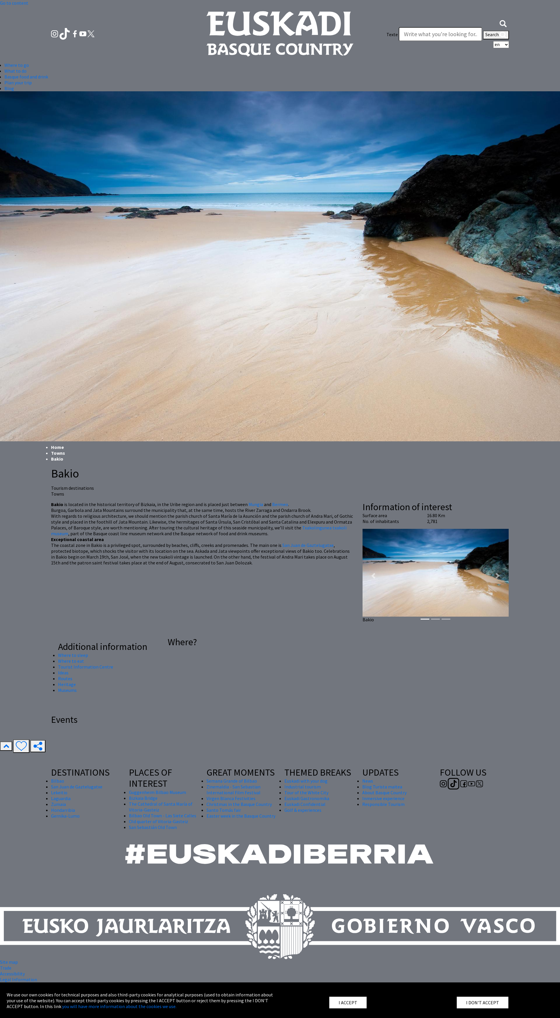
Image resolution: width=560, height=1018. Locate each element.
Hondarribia (63, 810)
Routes (65, 678)
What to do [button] (15, 71)
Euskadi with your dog (306, 781)
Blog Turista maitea (382, 787)
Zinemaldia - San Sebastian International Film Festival (233, 789)
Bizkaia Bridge (143, 798)
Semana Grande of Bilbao (231, 781)
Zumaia (58, 804)
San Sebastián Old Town (153, 827)
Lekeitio (59, 792)
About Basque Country (384, 792)
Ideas (63, 673)
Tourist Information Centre (85, 667)
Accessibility (12, 974)
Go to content (14, 3)
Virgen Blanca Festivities (231, 798)
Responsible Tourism (383, 804)
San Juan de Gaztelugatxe (308, 545)
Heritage (67, 684)
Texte (392, 34)
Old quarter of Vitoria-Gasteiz (158, 821)
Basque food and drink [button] (26, 77)
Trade (5, 968)
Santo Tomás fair (223, 810)
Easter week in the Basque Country (240, 816)
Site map (9, 962)
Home (57, 447)
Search (496, 35)
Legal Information (18, 979)
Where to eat (71, 661)
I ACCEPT (348, 1002)
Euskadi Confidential (305, 804)
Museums (67, 690)
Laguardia (61, 798)
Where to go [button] (16, 65)
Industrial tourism (302, 787)
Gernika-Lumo (65, 816)
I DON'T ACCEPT (482, 1002)
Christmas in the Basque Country (239, 804)
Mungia (256, 504)
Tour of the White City (306, 792)
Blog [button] (9, 88)
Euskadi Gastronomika (306, 798)
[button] (503, 23)
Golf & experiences (302, 810)
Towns (58, 453)
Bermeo (280, 504)
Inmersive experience (383, 798)
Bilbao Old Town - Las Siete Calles (162, 815)
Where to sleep (73, 655)
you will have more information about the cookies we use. (119, 1006)
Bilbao (57, 781)
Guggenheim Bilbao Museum (157, 792)
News (367, 781)
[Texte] (440, 34)
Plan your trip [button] (18, 82)
